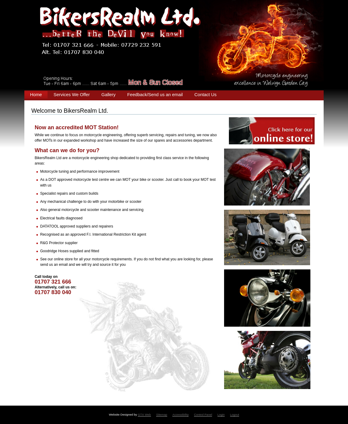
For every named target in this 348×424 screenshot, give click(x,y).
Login (221, 414)
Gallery (108, 94)
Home (36, 94)
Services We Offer (72, 94)
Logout (234, 414)
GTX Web (144, 414)
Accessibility (180, 414)
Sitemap (161, 414)
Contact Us (205, 94)
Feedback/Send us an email (155, 94)
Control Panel (203, 414)
